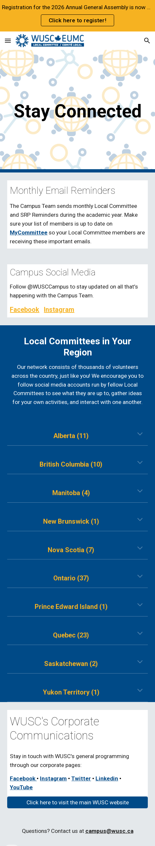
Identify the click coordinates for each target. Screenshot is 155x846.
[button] (8, 40)
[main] (77, 111)
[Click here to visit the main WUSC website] (77, 802)
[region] (77, 15)
